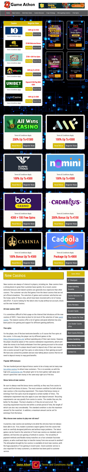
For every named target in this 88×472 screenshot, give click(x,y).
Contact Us (72, 352)
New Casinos (16, 13)
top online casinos (10, 369)
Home (8, 13)
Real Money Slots (74, 345)
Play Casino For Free (75, 317)
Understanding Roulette (73, 287)
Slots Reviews (73, 305)
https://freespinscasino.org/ (13, 339)
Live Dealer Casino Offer (75, 325)
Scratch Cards (73, 311)
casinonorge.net (16, 372)
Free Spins (76, 13)
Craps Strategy (50, 13)
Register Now (37, 34)
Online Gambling (74, 339)
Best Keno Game (27, 13)
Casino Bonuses (39, 13)
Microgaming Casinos (63, 13)
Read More (29, 34)
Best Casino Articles (75, 333)
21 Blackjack (72, 280)
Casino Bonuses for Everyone (75, 297)
